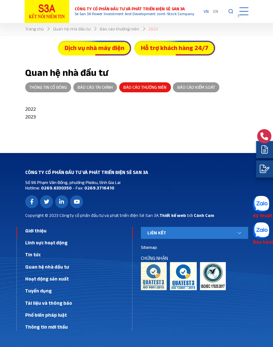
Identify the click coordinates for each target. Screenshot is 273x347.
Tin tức (33, 254)
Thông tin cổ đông (48, 87)
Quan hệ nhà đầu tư (47, 267)
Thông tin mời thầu (46, 327)
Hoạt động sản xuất (47, 278)
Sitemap (149, 247)
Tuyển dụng (38, 290)
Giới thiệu (36, 230)
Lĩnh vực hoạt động (46, 242)
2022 (30, 109)
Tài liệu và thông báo (48, 303)
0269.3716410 (98, 187)
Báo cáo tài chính (95, 87)
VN (206, 11)
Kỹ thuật (262, 215)
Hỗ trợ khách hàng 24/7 (174, 47)
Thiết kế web (173, 215)
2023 (30, 116)
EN (215, 11)
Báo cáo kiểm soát (196, 87)
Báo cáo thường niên (144, 87)
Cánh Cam (204, 215)
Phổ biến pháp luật (46, 315)
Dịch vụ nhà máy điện (94, 47)
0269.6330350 (56, 187)
